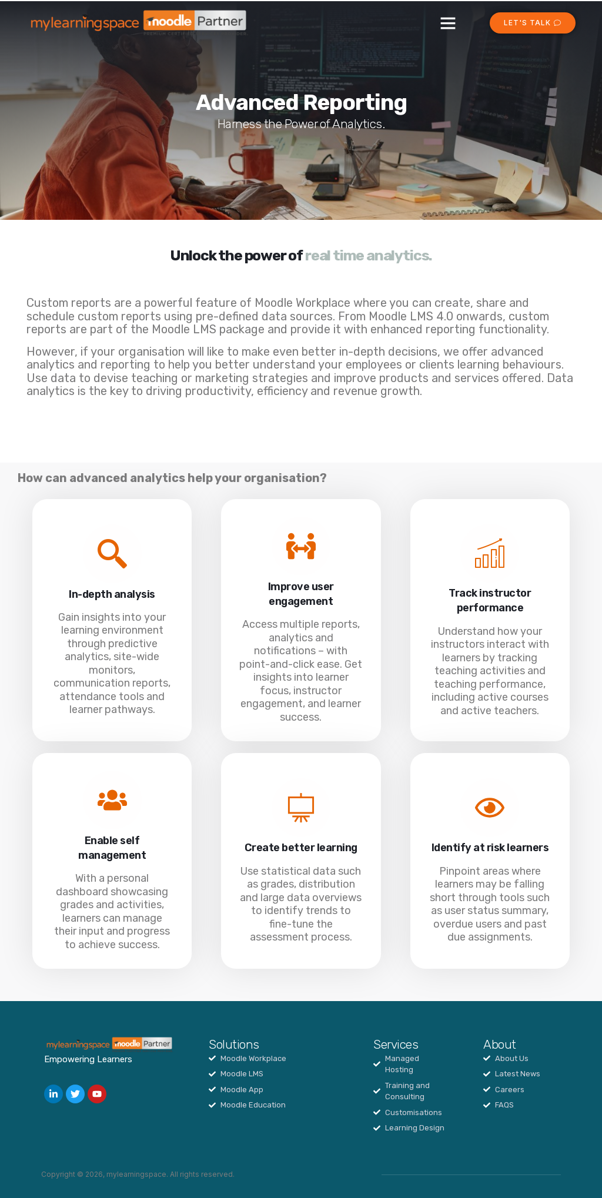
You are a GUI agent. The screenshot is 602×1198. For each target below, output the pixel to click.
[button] (448, 23)
